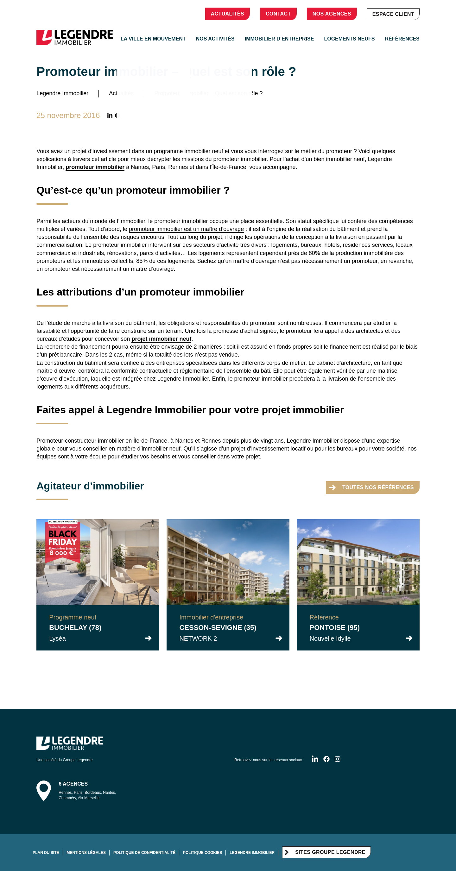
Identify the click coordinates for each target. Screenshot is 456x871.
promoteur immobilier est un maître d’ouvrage (186, 229)
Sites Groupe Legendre (325, 852)
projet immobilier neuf (161, 339)
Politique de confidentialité (144, 852)
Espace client (393, 14)
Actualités (227, 13)
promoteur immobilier (95, 167)
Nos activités (215, 38)
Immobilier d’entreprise (279, 38)
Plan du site (46, 852)
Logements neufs (349, 38)
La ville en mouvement (153, 38)
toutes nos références (371, 487)
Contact (278, 13)
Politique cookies (202, 852)
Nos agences (332, 13)
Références (402, 38)
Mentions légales (86, 852)
